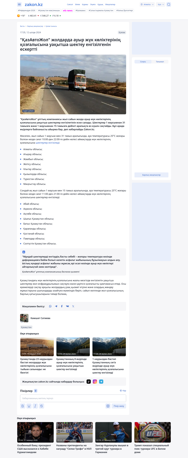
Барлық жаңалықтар (35, 26)
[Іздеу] (168, 4)
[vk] (67, 306)
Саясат (70, 4)
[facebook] (61, 306)
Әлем (77, 4)
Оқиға (93, 4)
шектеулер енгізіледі (47, 142)
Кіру (124, 390)
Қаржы (85, 4)
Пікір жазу (119, 406)
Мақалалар (110, 4)
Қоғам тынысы (51, 26)
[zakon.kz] (34, 4)
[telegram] (56, 306)
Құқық (100, 4)
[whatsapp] (50, 306)
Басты (22, 26)
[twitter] (73, 306)
